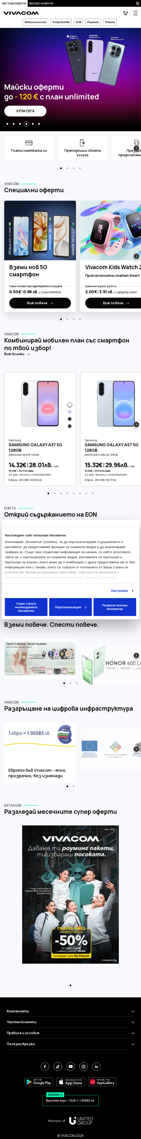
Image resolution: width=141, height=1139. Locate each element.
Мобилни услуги (35, 22)
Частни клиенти (14, 3)
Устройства (61, 22)
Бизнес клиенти (41, 3)
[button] (7, 124)
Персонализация (70, 607)
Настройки (119, 590)
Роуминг (93, 22)
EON (78, 22)
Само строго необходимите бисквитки (26, 607)
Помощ (110, 22)
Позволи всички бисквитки (114, 607)
